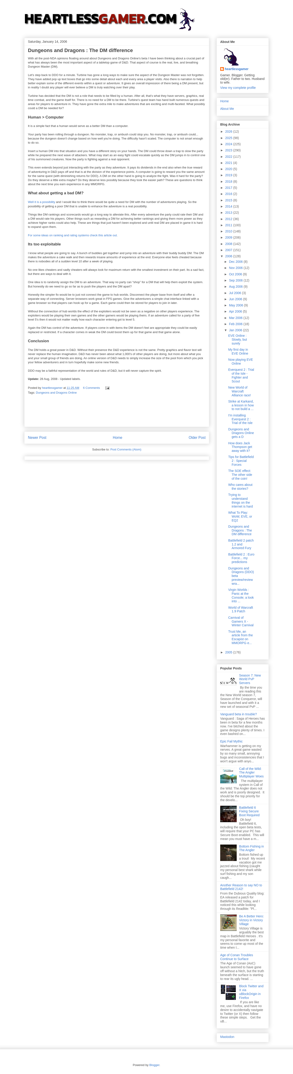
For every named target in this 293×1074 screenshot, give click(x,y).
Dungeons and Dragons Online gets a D (241, 433)
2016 (229, 194)
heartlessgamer (237, 69)
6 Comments (91, 388)
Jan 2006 (236, 330)
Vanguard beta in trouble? (238, 714)
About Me (227, 109)
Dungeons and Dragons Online (56, 392)
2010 (229, 231)
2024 (229, 144)
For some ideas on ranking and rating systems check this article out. (73, 235)
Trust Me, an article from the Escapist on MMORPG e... (240, 637)
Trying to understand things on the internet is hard (240, 500)
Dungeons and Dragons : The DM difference (240, 530)
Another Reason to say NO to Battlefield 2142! (241, 887)
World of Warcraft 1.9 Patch (240, 609)
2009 (229, 237)
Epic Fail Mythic (231, 741)
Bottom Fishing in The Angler (251, 848)
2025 (229, 138)
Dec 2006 (236, 261)
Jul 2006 (235, 293)
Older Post (197, 438)
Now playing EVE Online (240, 361)
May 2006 (236, 305)
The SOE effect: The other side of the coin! (240, 474)
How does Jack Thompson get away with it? (240, 447)
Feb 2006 (236, 324)
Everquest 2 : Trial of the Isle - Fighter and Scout (241, 375)
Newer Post (37, 438)
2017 (229, 188)
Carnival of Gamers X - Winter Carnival (241, 621)
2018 (229, 181)
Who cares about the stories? (240, 486)
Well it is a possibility (41, 202)
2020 (229, 169)
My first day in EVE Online (238, 351)
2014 (229, 206)
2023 (229, 150)
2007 (229, 250)
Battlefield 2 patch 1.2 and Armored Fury (241, 544)
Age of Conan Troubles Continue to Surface (236, 957)
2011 (229, 225)
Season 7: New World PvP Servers (250, 679)
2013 (229, 212)
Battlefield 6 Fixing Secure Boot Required (249, 811)
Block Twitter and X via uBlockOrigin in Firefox (251, 991)
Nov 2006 (236, 268)
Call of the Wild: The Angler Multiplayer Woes (251, 772)
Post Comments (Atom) (125, 449)
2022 (229, 156)
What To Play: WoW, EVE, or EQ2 (240, 516)
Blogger (154, 1065)
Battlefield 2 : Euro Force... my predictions (241, 558)
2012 (229, 219)
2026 (229, 131)
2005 (229, 652)
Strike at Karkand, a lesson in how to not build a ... (241, 405)
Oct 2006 (236, 274)
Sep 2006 (236, 280)
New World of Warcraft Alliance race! (239, 391)
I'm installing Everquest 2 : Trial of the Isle (240, 419)
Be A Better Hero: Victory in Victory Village (251, 920)
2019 (229, 175)
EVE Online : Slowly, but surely (237, 339)
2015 (229, 200)
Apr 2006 (236, 311)
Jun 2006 (236, 299)
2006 (229, 256)
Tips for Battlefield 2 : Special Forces (241, 460)
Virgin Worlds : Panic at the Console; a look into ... (241, 595)
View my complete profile (238, 88)
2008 (229, 244)
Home (117, 438)
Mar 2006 (236, 318)
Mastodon (227, 1037)
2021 (229, 163)
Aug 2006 (236, 286)
